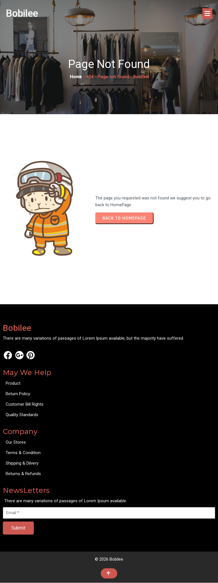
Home (76, 77)
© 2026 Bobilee (109, 559)
